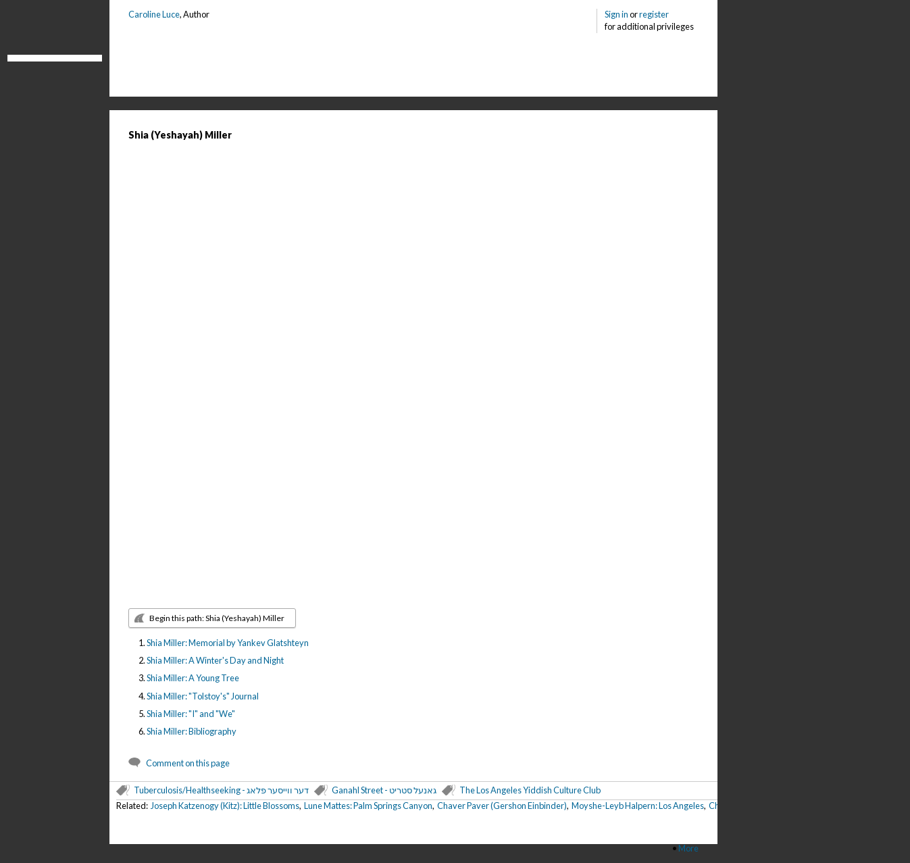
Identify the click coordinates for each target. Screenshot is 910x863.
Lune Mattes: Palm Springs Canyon (368, 805)
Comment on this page (188, 763)
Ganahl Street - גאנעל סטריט (384, 790)
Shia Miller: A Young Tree (193, 677)
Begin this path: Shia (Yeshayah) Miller (216, 618)
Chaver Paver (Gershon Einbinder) (502, 805)
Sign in (616, 14)
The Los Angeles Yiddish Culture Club (530, 790)
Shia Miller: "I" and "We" (191, 713)
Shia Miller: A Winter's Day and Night (215, 660)
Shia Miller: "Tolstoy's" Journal (203, 696)
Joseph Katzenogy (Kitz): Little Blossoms (225, 805)
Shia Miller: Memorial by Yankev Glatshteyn (228, 642)
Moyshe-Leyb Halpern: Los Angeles (638, 805)
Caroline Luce (154, 14)
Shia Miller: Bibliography (191, 731)
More (688, 848)
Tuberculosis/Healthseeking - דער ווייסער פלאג (221, 790)
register (654, 14)
